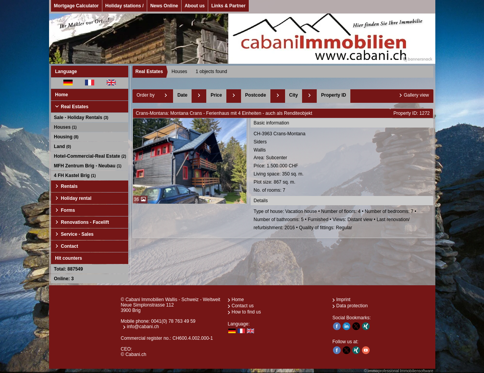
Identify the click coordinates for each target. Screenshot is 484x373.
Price (216, 95)
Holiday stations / (124, 6)
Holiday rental (76, 198)
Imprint (343, 299)
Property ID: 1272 (411, 113)
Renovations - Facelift (85, 222)
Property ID (333, 95)
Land (62, 146)
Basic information (271, 123)
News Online (164, 6)
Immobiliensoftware (416, 371)
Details (261, 200)
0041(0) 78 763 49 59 (173, 321)
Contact (69, 246)
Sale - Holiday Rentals (81, 117)
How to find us (246, 312)
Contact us (243, 305)
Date (182, 95)
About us (195, 6)
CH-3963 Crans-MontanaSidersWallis (342, 162)
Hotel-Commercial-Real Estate (90, 156)
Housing (66, 137)
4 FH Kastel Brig (75, 175)
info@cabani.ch (143, 326)
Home (61, 94)
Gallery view (416, 95)
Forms (68, 210)
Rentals (69, 186)
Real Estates (74, 106)
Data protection (352, 305)
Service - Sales (77, 234)
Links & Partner (228, 6)
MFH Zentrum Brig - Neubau (88, 166)
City (293, 95)
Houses (65, 127)
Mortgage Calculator (76, 6)
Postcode (255, 95)
